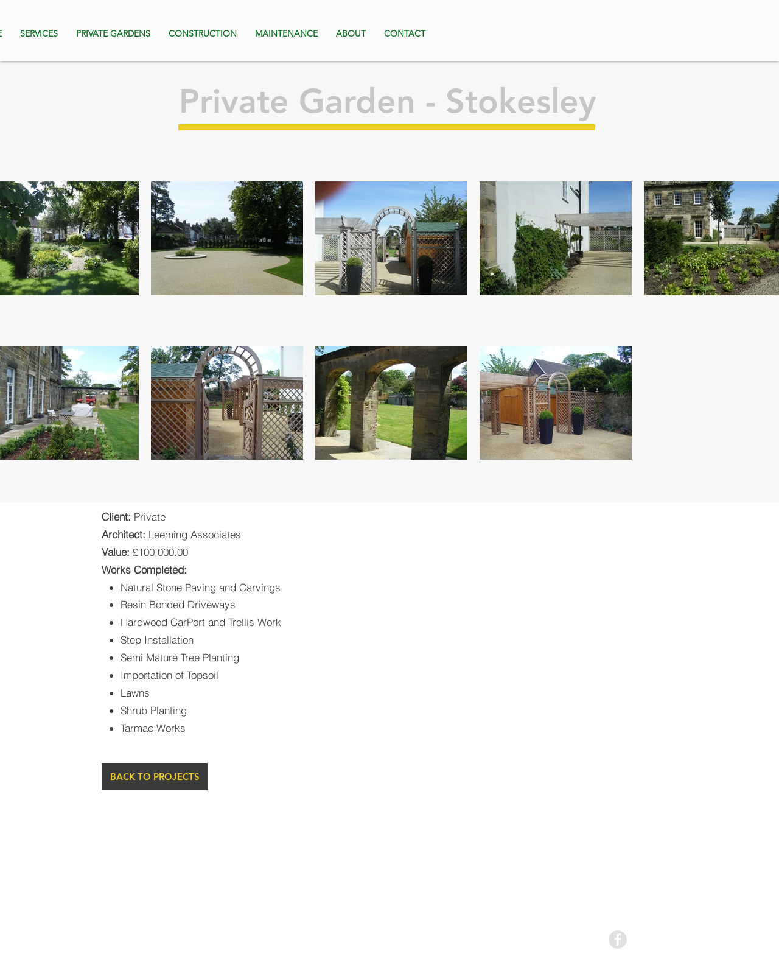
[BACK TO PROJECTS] (155, 776)
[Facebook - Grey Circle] (618, 939)
